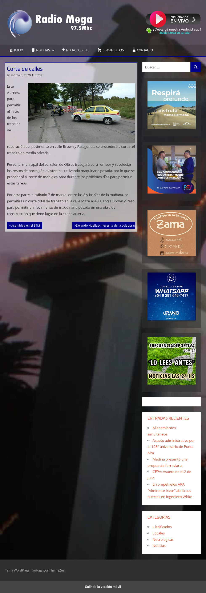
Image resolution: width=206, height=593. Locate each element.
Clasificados (162, 526)
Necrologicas (163, 539)
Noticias (159, 545)
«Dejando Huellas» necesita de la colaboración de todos (113, 225)
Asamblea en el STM (25, 225)
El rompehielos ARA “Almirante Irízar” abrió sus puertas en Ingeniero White (170, 490)
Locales (159, 533)
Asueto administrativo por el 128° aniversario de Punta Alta (171, 446)
